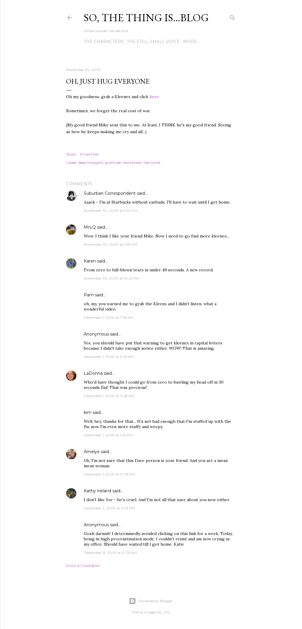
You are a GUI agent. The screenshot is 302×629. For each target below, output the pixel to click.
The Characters (104, 41)
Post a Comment (83, 566)
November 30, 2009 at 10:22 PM (111, 278)
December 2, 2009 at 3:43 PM (109, 508)
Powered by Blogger (151, 601)
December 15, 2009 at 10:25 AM (110, 552)
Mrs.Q (90, 227)
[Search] (232, 16)
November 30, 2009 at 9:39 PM (110, 210)
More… (191, 41)
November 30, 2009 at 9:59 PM (110, 244)
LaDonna (93, 373)
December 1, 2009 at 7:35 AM (108, 317)
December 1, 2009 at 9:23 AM (109, 356)
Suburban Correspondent (110, 193)
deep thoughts (90, 162)
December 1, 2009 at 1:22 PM (108, 435)
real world (151, 162)
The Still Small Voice (153, 41)
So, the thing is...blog (146, 17)
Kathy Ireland (97, 490)
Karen (90, 261)
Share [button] (71, 154)
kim (87, 412)
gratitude (113, 162)
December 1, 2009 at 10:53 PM (109, 474)
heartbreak (132, 162)
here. (155, 96)
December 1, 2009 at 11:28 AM (109, 396)
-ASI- (167, 612)
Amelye (92, 451)
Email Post (89, 154)
